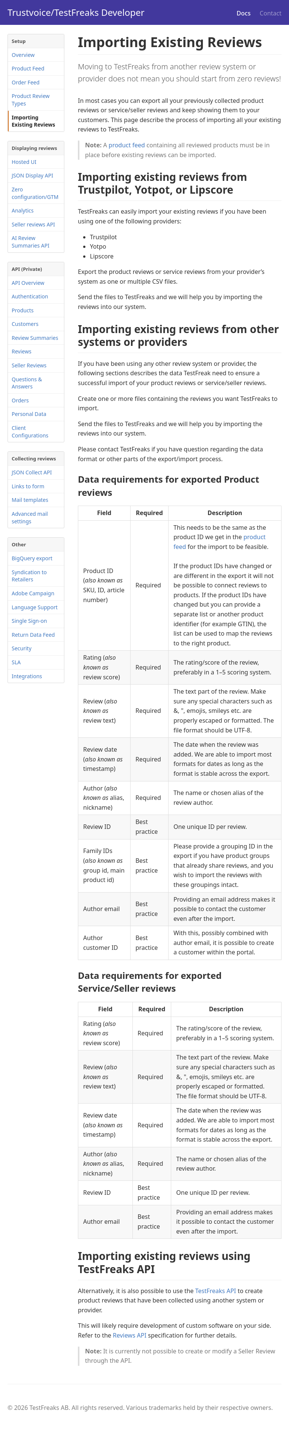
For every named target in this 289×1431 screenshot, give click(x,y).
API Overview (28, 282)
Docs (244, 13)
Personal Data (29, 413)
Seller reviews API (33, 224)
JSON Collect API (32, 472)
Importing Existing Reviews (33, 121)
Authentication (30, 296)
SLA (16, 662)
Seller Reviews (29, 365)
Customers (25, 323)
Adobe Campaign (33, 593)
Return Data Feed (33, 634)
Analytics (22, 210)
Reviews (21, 351)
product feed (127, 145)
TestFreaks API (215, 1291)
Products (22, 310)
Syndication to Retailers (29, 576)
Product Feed (28, 68)
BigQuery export (32, 558)
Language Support (35, 607)
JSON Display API (32, 175)
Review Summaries (35, 337)
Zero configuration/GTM (35, 193)
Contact (270, 13)
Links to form (28, 486)
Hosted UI (24, 161)
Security (22, 648)
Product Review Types (31, 99)
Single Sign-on (29, 620)
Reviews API (129, 1335)
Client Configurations (30, 431)
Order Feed (26, 82)
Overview (23, 54)
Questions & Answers (27, 383)
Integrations (27, 676)
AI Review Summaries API (30, 241)
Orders (20, 400)
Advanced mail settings (30, 517)
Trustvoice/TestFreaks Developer (76, 12)
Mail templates (30, 499)
